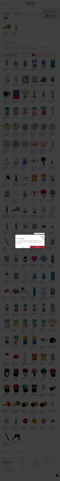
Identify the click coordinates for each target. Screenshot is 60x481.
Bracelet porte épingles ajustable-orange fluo (34, 411)
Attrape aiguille (34, 183)
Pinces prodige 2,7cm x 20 (52, 150)
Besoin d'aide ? (24, 460)
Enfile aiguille (16, 47)
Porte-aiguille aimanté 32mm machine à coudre (43, 232)
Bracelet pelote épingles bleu (6, 281)
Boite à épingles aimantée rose (43, 117)
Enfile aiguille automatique (24, 167)
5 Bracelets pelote (15, 442)
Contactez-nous (20, 451)
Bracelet (6, 48)
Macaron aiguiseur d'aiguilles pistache (33, 331)
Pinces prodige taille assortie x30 (34, 346)
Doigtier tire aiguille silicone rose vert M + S (52, 216)
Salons (22, 461)
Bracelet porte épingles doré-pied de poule (15, 410)
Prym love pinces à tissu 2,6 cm (6, 69)
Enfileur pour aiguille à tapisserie (42, 282)
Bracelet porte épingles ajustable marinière (52, 395)
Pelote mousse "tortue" (15, 297)
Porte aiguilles (6, 345)
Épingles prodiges (6, 329)
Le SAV (35, 465)
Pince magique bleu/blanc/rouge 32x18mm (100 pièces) (43, 347)
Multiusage (24, 47)
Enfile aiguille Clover (24, 101)
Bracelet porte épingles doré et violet (24, 379)
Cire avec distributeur (42, 363)
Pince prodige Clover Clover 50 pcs (34, 314)
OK (33, 54)
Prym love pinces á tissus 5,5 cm (6, 265)
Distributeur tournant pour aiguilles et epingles (51, 266)
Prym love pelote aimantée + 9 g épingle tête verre (43, 265)
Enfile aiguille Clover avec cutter (52, 330)
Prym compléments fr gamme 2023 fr (15, 101)
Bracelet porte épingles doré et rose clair (34, 379)
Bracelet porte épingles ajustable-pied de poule (43, 411)
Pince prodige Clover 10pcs (42, 101)
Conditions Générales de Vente (51, 460)
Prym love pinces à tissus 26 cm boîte (15, 265)
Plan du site (36, 460)
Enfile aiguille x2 (34, 281)
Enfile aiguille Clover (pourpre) (15, 117)
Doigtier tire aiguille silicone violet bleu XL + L (43, 216)
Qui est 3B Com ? (24, 465)
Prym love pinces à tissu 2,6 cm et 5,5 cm (52, 248)
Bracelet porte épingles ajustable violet (52, 379)
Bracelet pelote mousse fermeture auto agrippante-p (6, 102)
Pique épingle (34, 47)
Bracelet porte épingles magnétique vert (15, 427)
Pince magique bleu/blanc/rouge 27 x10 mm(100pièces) (34, 168)
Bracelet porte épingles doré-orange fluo (6, 410)
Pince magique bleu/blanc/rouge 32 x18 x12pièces (34, 216)
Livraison (22, 464)
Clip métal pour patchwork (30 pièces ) (52, 363)
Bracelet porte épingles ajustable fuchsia (15, 395)
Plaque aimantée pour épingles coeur (34, 265)
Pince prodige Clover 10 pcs (33, 101)
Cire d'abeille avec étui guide (25, 85)
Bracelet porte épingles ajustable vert (25, 395)
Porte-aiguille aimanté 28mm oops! (43, 427)
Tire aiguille (42, 47)
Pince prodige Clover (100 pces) (24, 314)
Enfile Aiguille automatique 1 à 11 (52, 184)
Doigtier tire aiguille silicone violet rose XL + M (6, 427)
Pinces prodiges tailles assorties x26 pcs (6, 117)
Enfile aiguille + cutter (34, 363)
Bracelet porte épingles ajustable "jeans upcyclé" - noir (6, 217)
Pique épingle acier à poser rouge (15, 363)
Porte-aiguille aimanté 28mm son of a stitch (24, 427)
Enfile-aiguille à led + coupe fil (52, 69)
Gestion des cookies (49, 464)
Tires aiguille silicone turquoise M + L (24, 69)
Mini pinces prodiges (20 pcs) (43, 314)
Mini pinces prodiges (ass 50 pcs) (52, 314)
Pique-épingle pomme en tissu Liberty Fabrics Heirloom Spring (6, 134)
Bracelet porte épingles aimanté (52, 167)
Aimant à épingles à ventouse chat (15, 69)
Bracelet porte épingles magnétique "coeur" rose (6, 249)
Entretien (15, 48)
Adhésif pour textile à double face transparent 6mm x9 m (43, 298)
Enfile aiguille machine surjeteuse (33, 297)
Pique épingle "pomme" (5, 167)
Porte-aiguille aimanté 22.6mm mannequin (52, 232)
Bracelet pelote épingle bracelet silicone (24, 265)
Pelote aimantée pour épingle (52, 85)
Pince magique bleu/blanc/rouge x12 (24, 216)
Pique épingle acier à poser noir (52, 346)
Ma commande (36, 464)
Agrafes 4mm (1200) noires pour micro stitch (15, 184)
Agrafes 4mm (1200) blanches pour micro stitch (24, 363)
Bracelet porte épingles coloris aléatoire (6, 184)
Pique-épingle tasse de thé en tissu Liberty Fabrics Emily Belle (43, 151)
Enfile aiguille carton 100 (24, 281)
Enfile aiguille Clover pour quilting (42, 330)
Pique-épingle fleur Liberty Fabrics (6, 150)
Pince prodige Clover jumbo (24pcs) (15, 314)
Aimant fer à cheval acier (23, 200)
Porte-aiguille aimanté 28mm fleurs (24, 232)
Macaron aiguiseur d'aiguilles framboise (23, 331)
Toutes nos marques (49, 461)
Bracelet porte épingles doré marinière (42, 395)
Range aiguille (33, 48)
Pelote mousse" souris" (6, 297)
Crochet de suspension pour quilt (34, 85)
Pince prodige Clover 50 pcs (5, 314)
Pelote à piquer (25, 48)
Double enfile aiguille (51, 117)
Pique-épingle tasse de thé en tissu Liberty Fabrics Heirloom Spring (34, 151)
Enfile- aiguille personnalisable (52, 410)
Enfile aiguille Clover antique (52, 297)
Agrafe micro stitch (7, 47)
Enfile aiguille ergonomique (42, 69)
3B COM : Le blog (37, 461)
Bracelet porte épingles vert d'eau (51, 200)
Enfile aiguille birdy (5, 85)
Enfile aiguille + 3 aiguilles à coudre (34, 69)
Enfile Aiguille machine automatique (15, 200)
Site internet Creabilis (36, 478)
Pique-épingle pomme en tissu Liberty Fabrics (24, 133)
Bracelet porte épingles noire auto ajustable (6, 379)
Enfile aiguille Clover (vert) (15, 330)
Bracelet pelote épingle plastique (24, 297)
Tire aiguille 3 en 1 (34, 200)
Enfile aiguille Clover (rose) (24, 117)
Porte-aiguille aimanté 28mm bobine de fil (52, 427)
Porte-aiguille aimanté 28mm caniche (34, 427)
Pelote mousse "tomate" (42, 85)
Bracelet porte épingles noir (42, 167)
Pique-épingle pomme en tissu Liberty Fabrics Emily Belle (34, 134)
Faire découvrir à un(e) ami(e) (9, 451)
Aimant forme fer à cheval (52, 281)
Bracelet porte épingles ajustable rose (6, 395)
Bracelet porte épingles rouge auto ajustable (15, 379)
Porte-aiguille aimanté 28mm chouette (34, 232)
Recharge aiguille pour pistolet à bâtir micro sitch (24, 184)
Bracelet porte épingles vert (42, 379)
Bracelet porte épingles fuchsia (43, 200)
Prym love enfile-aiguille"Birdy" (15, 85)
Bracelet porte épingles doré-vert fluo (6, 33)
